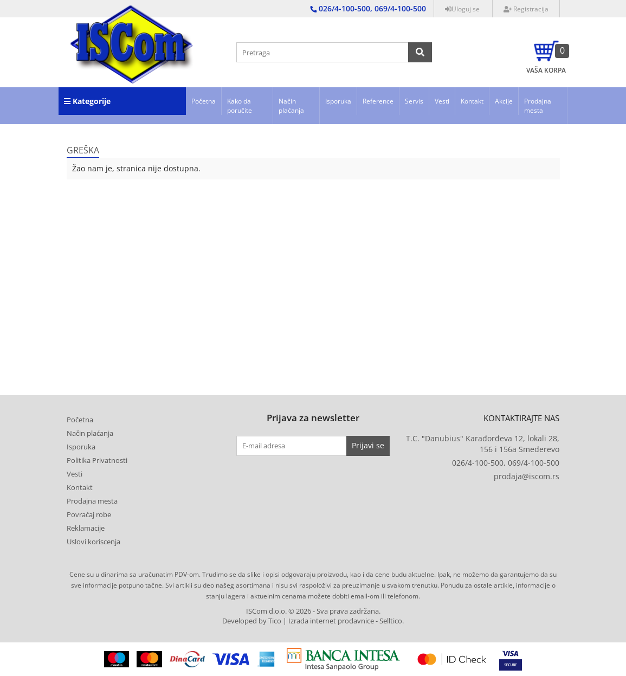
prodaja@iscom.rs (526, 476)
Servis (414, 101)
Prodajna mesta (537, 105)
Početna (203, 101)
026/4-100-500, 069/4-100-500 (505, 463)
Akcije (504, 101)
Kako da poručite (239, 105)
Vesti (442, 101)
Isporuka (338, 101)
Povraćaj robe (89, 514)
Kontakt (472, 101)
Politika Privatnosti (97, 460)
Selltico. (391, 621)
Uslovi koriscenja (93, 541)
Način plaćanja (291, 105)
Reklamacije (86, 528)
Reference (378, 101)
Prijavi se (368, 445)
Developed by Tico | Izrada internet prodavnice (298, 621)
